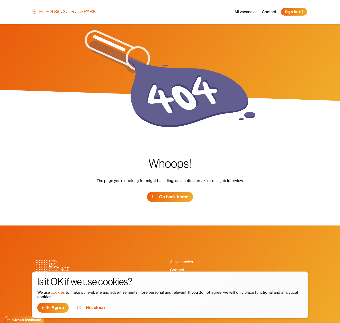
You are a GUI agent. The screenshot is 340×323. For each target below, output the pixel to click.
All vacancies (245, 12)
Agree (53, 307)
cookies (58, 292)
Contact (269, 12)
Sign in (294, 11)
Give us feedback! (24, 320)
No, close (91, 307)
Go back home (170, 197)
